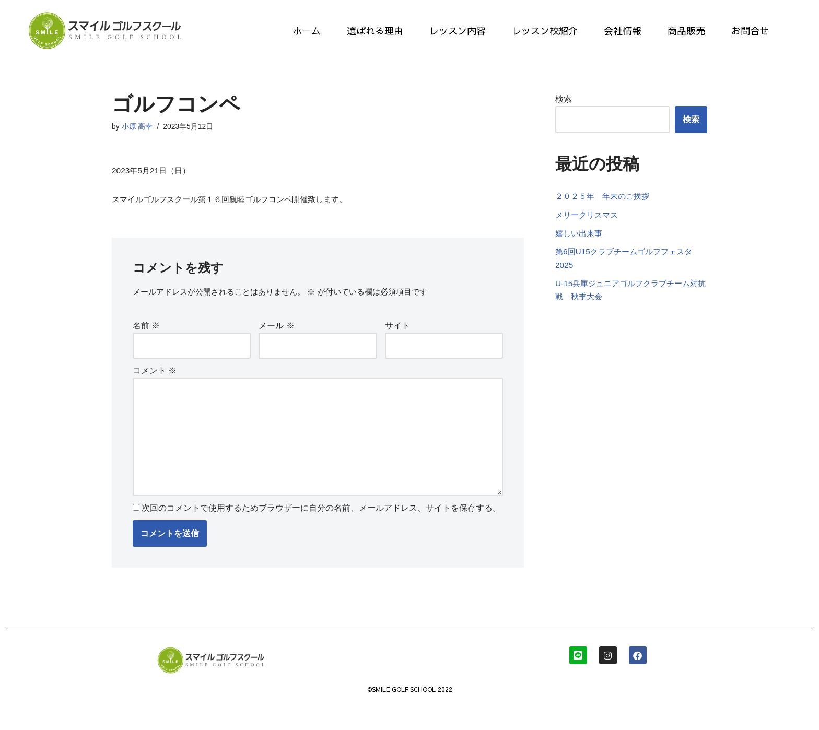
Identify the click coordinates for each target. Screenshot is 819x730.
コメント (155, 375)
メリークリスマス (592, 230)
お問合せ (750, 30)
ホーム (306, 30)
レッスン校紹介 (545, 30)
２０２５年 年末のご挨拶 (605, 210)
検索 (563, 99)
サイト (397, 329)
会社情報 (622, 30)
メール (276, 329)
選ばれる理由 (375, 30)
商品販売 (686, 30)
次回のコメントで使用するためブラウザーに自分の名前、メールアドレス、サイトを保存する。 (321, 521)
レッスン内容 (457, 30)
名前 (146, 329)
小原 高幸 (137, 127)
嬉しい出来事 (580, 249)
